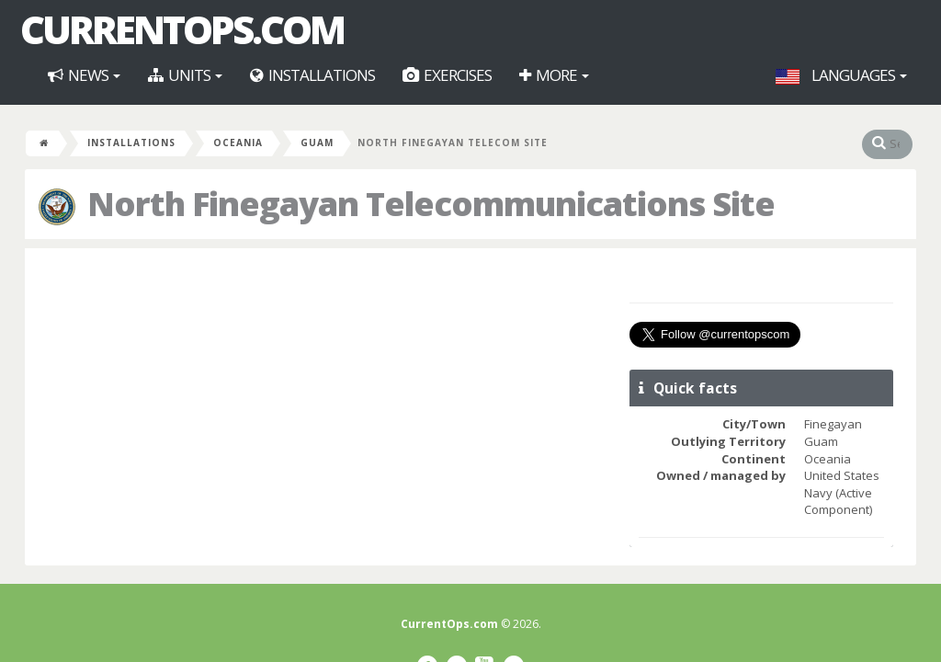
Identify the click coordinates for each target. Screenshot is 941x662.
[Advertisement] (325, 395)
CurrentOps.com (182, 29)
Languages (841, 75)
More (554, 75)
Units (185, 75)
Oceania (238, 142)
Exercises (447, 75)
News (84, 75)
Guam (317, 142)
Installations (312, 75)
